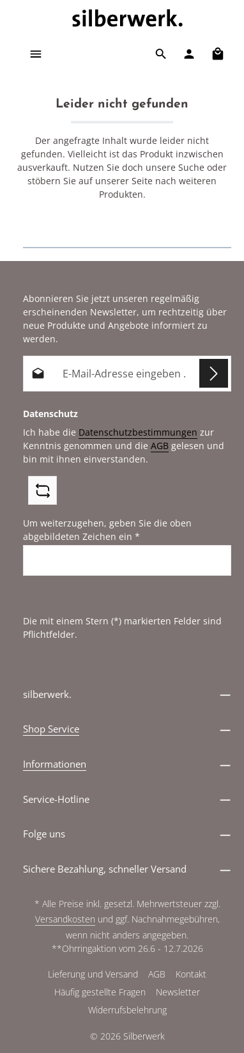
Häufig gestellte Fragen (100, 992)
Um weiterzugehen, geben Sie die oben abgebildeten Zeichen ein (107, 529)
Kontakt (191, 974)
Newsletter (178, 992)
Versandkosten (65, 919)
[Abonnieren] (213, 373)
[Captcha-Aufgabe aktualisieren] (42, 490)
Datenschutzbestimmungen (138, 432)
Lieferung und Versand (93, 974)
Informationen (54, 763)
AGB (160, 445)
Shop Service (51, 728)
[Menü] (36, 54)
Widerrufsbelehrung (127, 1010)
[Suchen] (161, 54)
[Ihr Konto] (189, 54)
